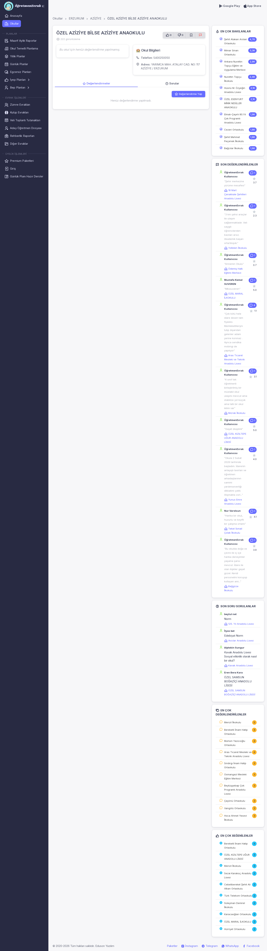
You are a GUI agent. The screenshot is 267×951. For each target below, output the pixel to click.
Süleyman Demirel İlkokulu (234, 905)
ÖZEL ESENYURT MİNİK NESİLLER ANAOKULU (233, 103)
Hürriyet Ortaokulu (234, 929)
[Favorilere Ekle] (191, 35)
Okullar (58, 18)
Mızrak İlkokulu (234, 412)
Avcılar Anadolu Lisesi (239, 640)
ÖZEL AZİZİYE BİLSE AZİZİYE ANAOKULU (137, 18)
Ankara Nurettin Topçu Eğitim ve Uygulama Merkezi (234, 65)
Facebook (251, 946)
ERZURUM (76, 18)
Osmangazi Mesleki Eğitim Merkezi (235, 776)
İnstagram (189, 946)
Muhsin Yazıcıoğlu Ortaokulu (234, 742)
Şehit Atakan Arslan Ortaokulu (235, 41)
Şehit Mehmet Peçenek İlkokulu (234, 139)
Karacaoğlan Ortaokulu (237, 914)
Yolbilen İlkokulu (235, 247)
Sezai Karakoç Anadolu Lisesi (237, 875)
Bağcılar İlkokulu (233, 148)
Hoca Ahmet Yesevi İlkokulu (235, 817)
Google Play (229, 6)
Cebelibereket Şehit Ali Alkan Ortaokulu (237, 886)
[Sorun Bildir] (200, 35)
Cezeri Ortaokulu (234, 129)
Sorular (172, 83)
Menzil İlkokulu (232, 722)
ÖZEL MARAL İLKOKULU (237, 921)
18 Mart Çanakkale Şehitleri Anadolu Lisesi (235, 194)
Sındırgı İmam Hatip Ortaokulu (235, 765)
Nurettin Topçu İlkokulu (232, 78)
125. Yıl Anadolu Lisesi (239, 623)
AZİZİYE (95, 18)
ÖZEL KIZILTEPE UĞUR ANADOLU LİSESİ (235, 437)
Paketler (172, 946)
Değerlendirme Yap (188, 94)
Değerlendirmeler (96, 83)
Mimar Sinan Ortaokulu (231, 52)
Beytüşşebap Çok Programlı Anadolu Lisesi (234, 789)
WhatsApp (230, 946)
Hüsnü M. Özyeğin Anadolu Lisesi (234, 90)
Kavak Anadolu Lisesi (238, 665)
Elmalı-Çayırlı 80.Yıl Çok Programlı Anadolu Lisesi (235, 118)
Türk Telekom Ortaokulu (238, 895)
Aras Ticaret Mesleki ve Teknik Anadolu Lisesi (234, 359)
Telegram (210, 946)
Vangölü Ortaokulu (235, 808)
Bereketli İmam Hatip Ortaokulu (236, 731)
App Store (252, 6)
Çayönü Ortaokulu (234, 800)
